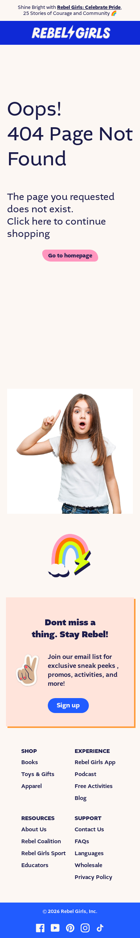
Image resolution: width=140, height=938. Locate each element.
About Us (34, 829)
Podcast (85, 774)
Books (29, 762)
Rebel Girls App (95, 762)
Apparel (31, 786)
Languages (89, 853)
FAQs (82, 841)
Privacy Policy (93, 877)
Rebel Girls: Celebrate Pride (89, 7)
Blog (81, 798)
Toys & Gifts (38, 774)
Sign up (68, 705)
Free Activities (94, 786)
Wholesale (88, 865)
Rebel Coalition (41, 841)
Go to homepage (70, 255)
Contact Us (89, 829)
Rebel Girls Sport (43, 853)
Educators (35, 865)
